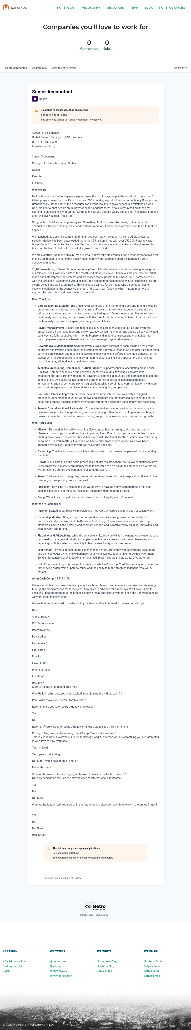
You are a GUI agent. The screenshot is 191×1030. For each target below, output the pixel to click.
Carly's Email (152, 975)
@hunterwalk (58, 970)
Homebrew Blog (107, 961)
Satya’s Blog (104, 970)
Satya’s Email (152, 966)
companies (15, 68)
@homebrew (58, 961)
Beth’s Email (151, 970)
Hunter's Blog (105, 966)
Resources (115, 7)
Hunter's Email (153, 961)
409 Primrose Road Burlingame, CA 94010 (15, 966)
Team (134, 7)
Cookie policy (102, 915)
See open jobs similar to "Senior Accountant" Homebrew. (71, 119)
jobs (39, 68)
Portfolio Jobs (172, 7)
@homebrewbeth (61, 975)
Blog (149, 7)
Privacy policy (86, 915)
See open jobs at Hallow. (54, 114)
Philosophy (90, 7)
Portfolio (66, 7)
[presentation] (95, 687)
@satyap (55, 966)
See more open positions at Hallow (62, 878)
